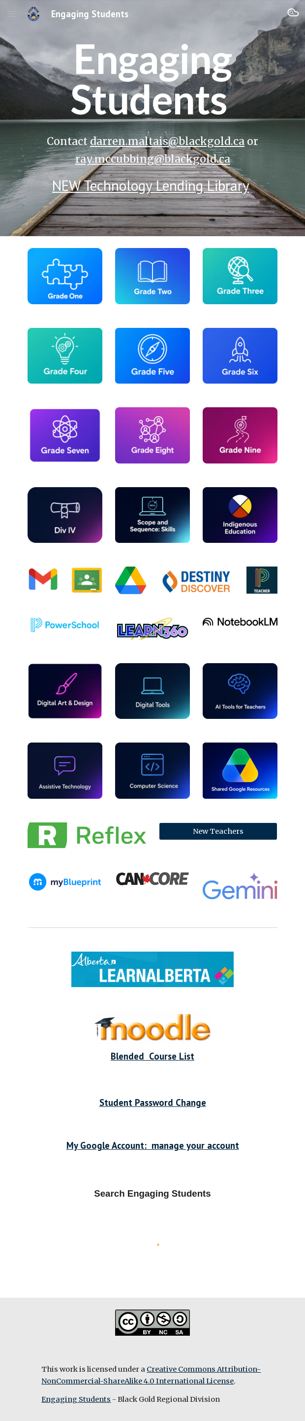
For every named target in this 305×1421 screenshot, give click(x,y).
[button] (12, 13)
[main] (152, 79)
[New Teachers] (217, 831)
